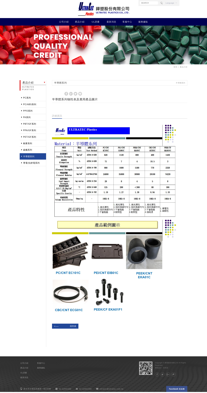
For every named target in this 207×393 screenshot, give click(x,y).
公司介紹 (64, 22)
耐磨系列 (27, 144)
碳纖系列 (27, 151)
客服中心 (127, 22)
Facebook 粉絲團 (176, 390)
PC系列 (27, 99)
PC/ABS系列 (29, 105)
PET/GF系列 (29, 138)
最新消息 (111, 22)
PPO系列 (27, 112)
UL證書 (96, 22)
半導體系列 (28, 157)
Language (170, 3)
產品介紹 (80, 22)
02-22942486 (85, 390)
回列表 (64, 327)
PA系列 (27, 118)
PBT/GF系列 (29, 125)
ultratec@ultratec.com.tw (111, 390)
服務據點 (143, 22)
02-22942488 (65, 390)
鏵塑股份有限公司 (103, 9)
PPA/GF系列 (29, 131)
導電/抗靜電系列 (31, 164)
